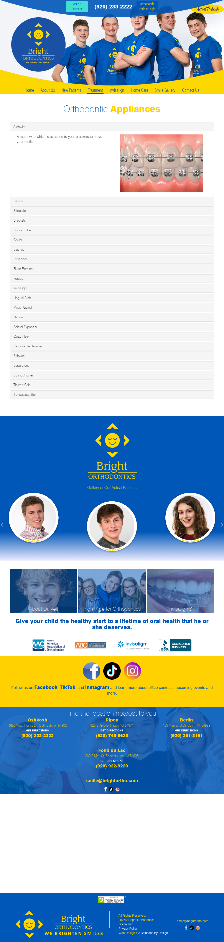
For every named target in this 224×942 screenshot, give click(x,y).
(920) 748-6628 (112, 735)
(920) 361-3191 (186, 735)
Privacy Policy (128, 928)
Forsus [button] (18, 278)
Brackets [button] (19, 220)
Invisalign (116, 90)
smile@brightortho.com (112, 780)
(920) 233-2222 (113, 6)
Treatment (95, 90)
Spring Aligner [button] (23, 375)
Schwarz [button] (19, 356)
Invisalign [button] (19, 288)
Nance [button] (18, 317)
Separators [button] (21, 365)
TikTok (67, 687)
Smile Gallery (165, 90)
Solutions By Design (154, 933)
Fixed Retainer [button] (23, 269)
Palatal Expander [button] (25, 327)
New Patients (71, 90)
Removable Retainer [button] (27, 346)
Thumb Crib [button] (21, 385)
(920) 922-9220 (112, 766)
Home (29, 90)
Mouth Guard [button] (22, 307)
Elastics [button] (19, 249)
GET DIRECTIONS (37, 730)
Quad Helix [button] (21, 336)
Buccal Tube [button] (22, 230)
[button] (17, 522)
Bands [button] (18, 201)
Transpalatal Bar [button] (24, 394)
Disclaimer (126, 924)
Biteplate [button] (19, 211)
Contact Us (190, 90)
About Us (48, 90)
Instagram (97, 687)
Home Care (139, 90)
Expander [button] (20, 259)
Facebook (46, 687)
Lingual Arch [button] (22, 298)
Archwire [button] (19, 127)
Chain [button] (17, 240)
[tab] (112, 127)
